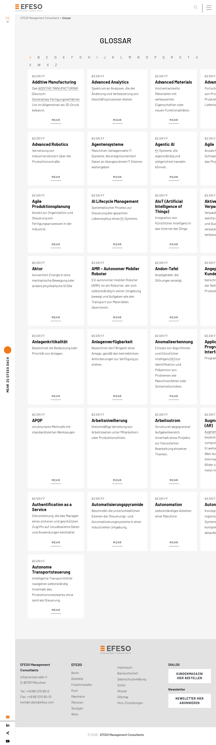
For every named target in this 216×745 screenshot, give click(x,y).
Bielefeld (77, 679)
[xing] (7, 733)
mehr (56, 120)
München (77, 702)
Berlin (75, 673)
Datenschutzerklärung (131, 679)
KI (156, 150)
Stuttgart (77, 708)
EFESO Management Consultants (39, 18)
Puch (74, 690)
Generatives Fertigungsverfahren (56, 99)
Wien (74, 714)
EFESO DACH (7, 374)
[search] (196, 8)
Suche (121, 685)
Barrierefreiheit (127, 673)
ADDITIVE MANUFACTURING (58, 88)
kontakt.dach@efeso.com (37, 702)
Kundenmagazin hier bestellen (189, 676)
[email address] (7, 717)
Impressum (124, 667)
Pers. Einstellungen (130, 703)
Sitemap (122, 697)
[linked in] (7, 725)
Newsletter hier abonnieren (190, 701)
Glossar (122, 691)
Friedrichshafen (81, 685)
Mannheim (78, 696)
